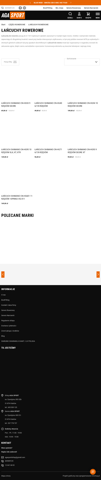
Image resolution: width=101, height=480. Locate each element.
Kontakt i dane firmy (8, 305)
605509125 (9, 8)
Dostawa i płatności (8, 326)
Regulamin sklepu (8, 321)
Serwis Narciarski (91, 8)
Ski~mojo (59, 8)
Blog (3, 336)
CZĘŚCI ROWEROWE (17, 25)
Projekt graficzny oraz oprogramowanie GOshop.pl (81, 476)
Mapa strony (6, 476)
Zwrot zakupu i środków (10, 331)
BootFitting (47, 8)
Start (3, 25)
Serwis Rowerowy (73, 8)
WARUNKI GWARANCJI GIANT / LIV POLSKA (18, 341)
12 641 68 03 (9, 465)
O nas (3, 295)
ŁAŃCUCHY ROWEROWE (38, 25)
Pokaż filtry (10, 62)
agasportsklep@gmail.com (15, 457)
